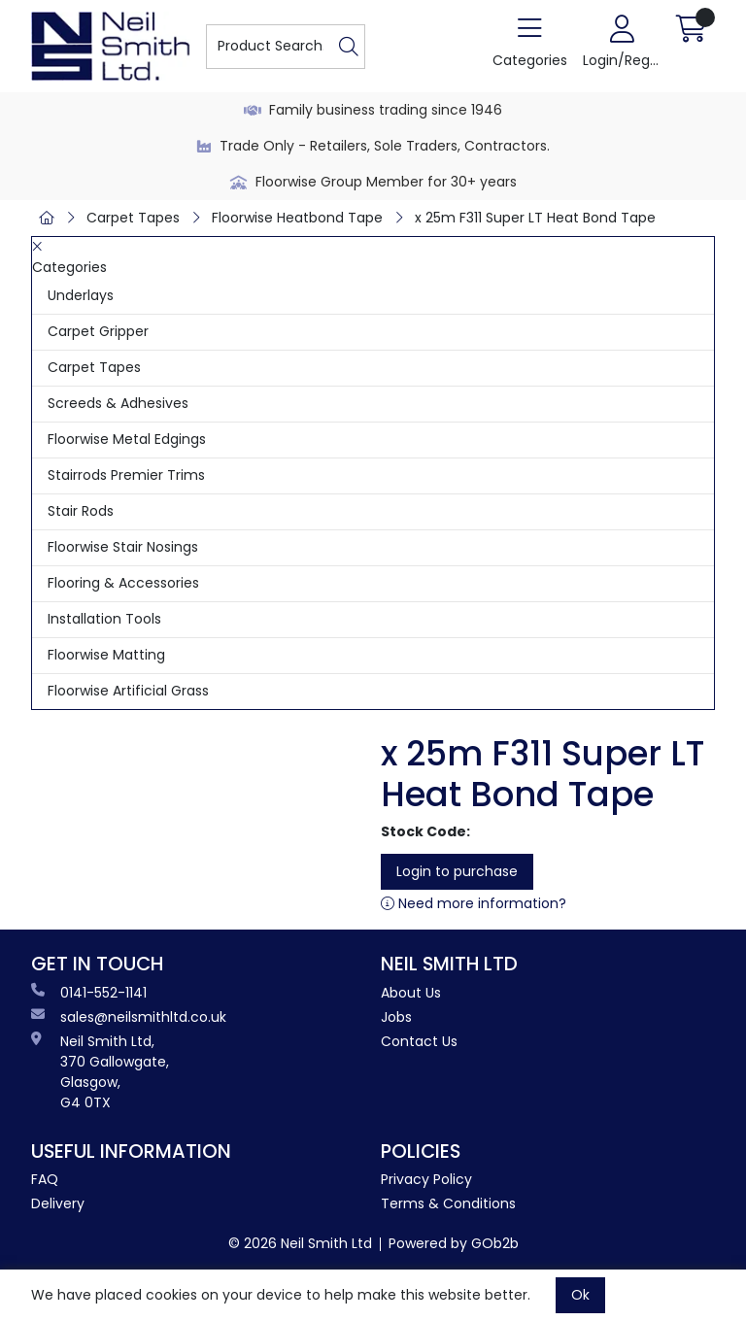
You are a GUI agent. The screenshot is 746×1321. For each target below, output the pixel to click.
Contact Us (419, 1041)
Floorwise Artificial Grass (128, 690)
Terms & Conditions (448, 1203)
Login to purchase (457, 871)
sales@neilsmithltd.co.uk (128, 1017)
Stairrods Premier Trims (126, 475)
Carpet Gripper (98, 331)
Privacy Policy (426, 1179)
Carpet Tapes (133, 217)
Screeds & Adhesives (118, 403)
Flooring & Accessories (123, 583)
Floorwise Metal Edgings (127, 439)
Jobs (396, 1017)
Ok (580, 1294)
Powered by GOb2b (454, 1243)
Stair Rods (81, 511)
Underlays (81, 295)
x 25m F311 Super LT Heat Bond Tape (535, 217)
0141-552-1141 (89, 992)
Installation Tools (104, 618)
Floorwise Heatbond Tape (297, 217)
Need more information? (473, 903)
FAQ (44, 1179)
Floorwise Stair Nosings (123, 547)
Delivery (58, 1203)
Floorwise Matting (106, 654)
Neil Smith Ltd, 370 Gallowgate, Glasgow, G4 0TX (100, 1072)
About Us (411, 992)
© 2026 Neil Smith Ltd (300, 1243)
